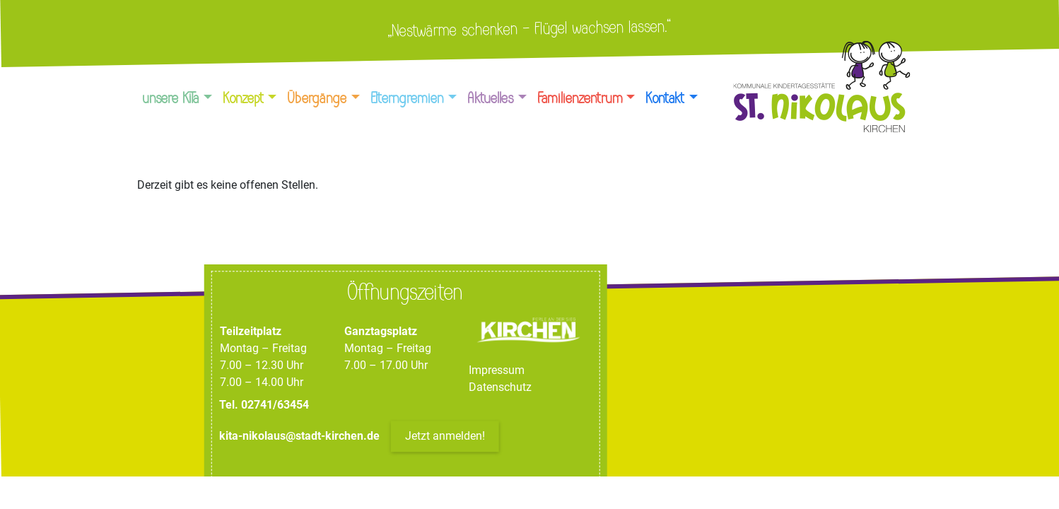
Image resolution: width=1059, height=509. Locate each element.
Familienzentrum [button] (580, 98)
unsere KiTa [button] (171, 98)
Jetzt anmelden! (445, 436)
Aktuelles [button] (491, 98)
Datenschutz (500, 387)
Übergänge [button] (317, 98)
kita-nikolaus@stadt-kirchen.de (300, 436)
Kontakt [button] (665, 98)
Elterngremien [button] (407, 98)
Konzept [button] (243, 98)
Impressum (497, 371)
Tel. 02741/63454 (264, 405)
